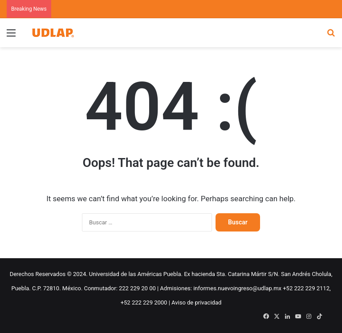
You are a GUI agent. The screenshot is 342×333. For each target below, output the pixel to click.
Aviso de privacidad (196, 302)
